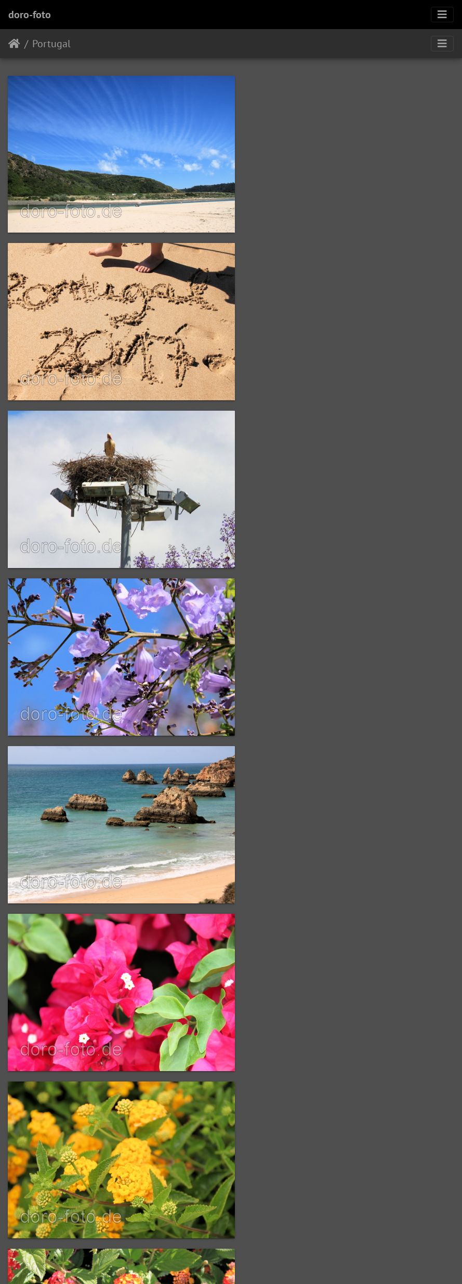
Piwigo (252, 1262)
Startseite (14, 43)
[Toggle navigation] (442, 14)
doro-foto (29, 14)
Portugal (51, 43)
